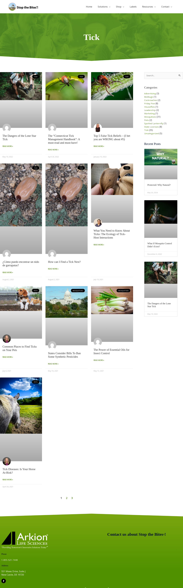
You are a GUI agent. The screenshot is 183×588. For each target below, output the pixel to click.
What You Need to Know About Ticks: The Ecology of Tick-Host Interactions (111, 234)
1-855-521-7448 (9, 560)
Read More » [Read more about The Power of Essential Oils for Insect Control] (99, 360)
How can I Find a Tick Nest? (64, 262)
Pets (146, 120)
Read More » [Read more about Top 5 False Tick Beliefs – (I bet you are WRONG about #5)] (99, 146)
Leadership (150, 110)
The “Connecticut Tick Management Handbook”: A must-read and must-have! (64, 139)
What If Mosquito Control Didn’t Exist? (160, 245)
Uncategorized (151, 133)
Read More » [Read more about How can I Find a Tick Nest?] (53, 269)
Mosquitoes (150, 116)
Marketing (149, 113)
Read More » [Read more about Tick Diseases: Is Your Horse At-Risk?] (8, 480)
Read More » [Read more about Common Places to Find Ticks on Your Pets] (8, 357)
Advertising (150, 93)
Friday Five (149, 103)
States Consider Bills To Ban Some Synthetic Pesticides (65, 355)
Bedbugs (149, 96)
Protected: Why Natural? (159, 185)
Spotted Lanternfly (154, 123)
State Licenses (151, 126)
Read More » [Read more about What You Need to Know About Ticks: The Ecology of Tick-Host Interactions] (99, 245)
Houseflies (149, 106)
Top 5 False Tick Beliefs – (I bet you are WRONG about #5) (112, 137)
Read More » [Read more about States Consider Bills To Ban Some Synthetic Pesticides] (53, 364)
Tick (146, 130)
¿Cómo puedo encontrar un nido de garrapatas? (18, 263)
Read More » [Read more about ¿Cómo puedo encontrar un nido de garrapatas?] (8, 273)
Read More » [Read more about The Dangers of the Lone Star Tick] (8, 146)
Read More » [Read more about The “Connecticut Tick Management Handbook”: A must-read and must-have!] (53, 150)
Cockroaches (151, 100)
